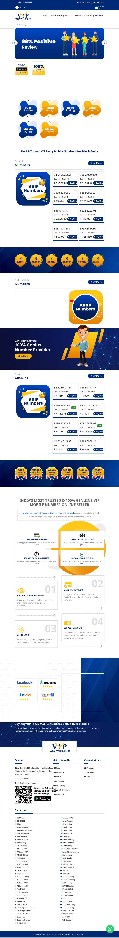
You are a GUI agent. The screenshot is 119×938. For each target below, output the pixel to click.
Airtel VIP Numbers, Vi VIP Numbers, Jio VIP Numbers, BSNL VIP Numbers (50, 514)
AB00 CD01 (65, 917)
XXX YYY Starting (67, 880)
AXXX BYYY (20, 902)
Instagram (89, 773)
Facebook (89, 768)
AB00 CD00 (20, 859)
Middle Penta (66, 831)
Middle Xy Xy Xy (67, 840)
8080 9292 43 (62, 424)
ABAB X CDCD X (21, 868)
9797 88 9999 (88, 229)
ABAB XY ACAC (21, 871)
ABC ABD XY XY (21, 886)
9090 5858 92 (88, 424)
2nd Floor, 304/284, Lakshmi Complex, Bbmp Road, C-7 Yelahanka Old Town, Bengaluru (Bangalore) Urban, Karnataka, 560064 (35, 771)
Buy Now (72, 183)
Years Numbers (67, 911)
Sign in (20, 7)
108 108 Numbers (22, 828)
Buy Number (56, 16)
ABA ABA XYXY (21, 862)
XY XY (63, 899)
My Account (58, 782)
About (78, 16)
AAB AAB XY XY (21, 849)
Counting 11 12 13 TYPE (24, 908)
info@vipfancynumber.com (90, 2)
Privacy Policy (59, 786)
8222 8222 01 (88, 211)
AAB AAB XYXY (21, 852)
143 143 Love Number (24, 831)
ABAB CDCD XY (21, 865)
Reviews (88, 16)
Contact (99, 16)
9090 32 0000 (62, 193)
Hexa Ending (66, 825)
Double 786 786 (22, 914)
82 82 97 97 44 (62, 388)
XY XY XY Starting (67, 905)
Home (44, 16)
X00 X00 (64, 871)
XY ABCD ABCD (66, 896)
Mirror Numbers (67, 843)
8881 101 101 (62, 229)
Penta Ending (66, 846)
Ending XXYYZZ (67, 818)
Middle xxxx (65, 837)
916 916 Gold (21, 846)
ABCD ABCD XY (21, 893)
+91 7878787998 (23, 2)
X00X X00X (65, 874)
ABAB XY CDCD (21, 874)
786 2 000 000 (88, 175)
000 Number (20, 818)
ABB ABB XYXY (21, 880)
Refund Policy (59, 795)
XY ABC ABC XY (66, 893)
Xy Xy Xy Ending (67, 902)
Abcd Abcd (20, 889)
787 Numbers (66, 920)
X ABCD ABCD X (67, 868)
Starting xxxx (66, 855)
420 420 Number (22, 834)
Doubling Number (22, 920)
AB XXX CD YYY (21, 855)
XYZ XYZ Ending (67, 908)
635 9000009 (88, 193)
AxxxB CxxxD (21, 905)
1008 (18, 825)
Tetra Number (66, 859)
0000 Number (66, 914)
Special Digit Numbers (69, 852)
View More (96, 163)
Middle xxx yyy (66, 834)
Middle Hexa (66, 828)
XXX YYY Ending (67, 877)
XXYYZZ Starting (67, 886)
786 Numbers (21, 837)
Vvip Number (66, 862)
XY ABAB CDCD (66, 889)
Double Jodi (20, 917)
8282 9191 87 (88, 388)
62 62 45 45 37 (62, 442)
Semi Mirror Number (69, 849)
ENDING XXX (20, 924)
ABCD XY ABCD (21, 896)
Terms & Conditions (61, 790)
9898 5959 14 (88, 442)
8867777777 (61, 211)
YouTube (88, 777)
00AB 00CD (20, 821)
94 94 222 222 (62, 175)
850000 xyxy (20, 843)
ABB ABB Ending (22, 877)
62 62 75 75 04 (89, 406)
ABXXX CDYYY (21, 899)
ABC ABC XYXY (21, 883)
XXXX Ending (66, 883)
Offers (68, 16)
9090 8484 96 (62, 406)
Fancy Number (66, 821)
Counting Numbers (23, 911)
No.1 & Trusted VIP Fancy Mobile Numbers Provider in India (59, 152)
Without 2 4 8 (66, 865)
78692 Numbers (22, 840)
